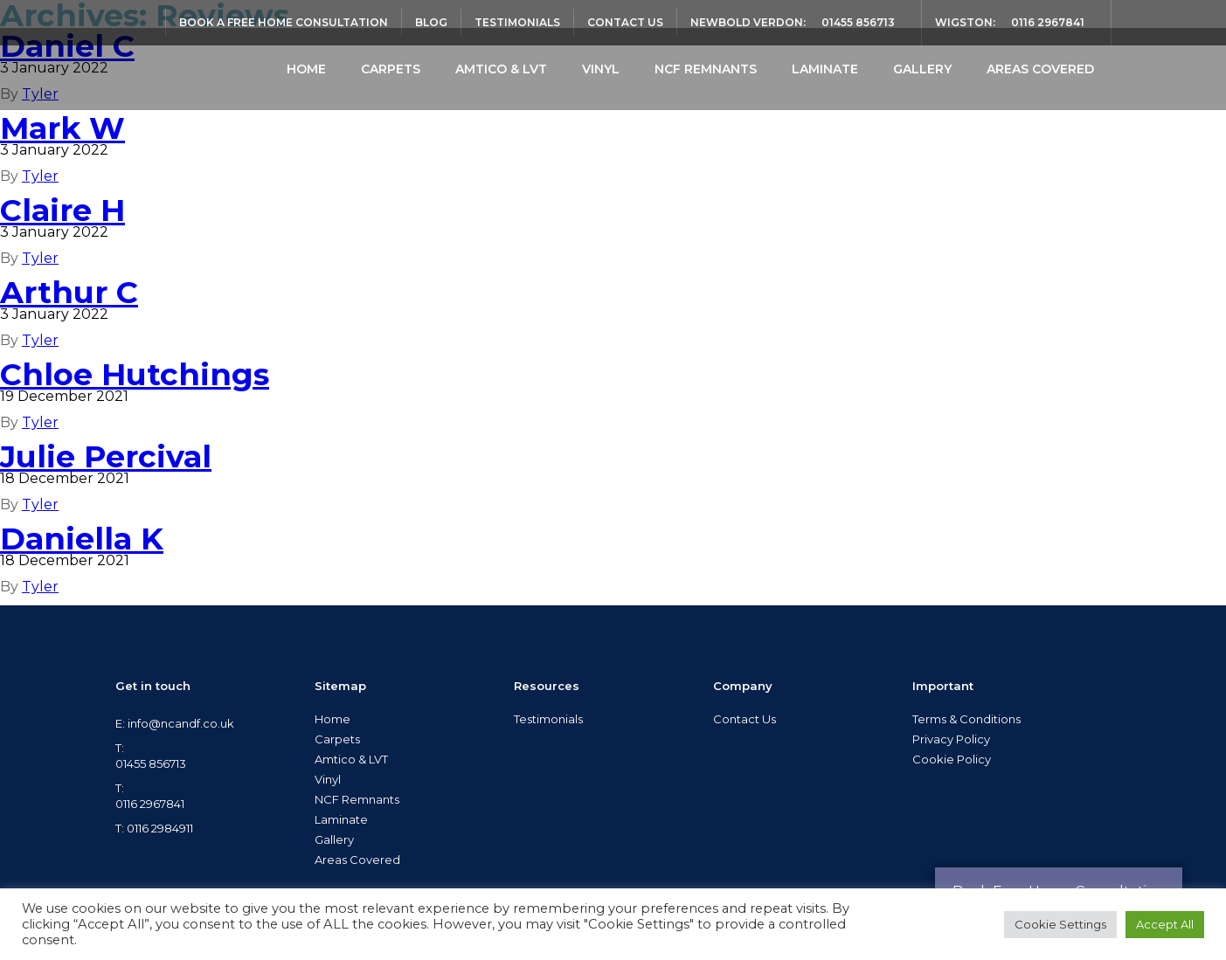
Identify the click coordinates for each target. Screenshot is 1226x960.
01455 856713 (858, 22)
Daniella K (81, 538)
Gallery (922, 69)
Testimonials (517, 22)
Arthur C (69, 292)
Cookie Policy (951, 759)
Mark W (62, 128)
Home (306, 69)
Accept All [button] (1165, 924)
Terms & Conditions (966, 719)
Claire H (62, 210)
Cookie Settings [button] (1060, 924)
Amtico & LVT (501, 69)
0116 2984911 (160, 828)
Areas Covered (1040, 69)
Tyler (40, 176)
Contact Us (625, 22)
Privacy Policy (951, 739)
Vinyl (601, 69)
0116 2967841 (1047, 22)
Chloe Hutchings (134, 374)
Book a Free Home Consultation (283, 22)
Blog (431, 22)
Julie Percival (105, 456)
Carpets (390, 69)
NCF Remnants (706, 69)
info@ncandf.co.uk (181, 723)
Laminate (825, 69)
